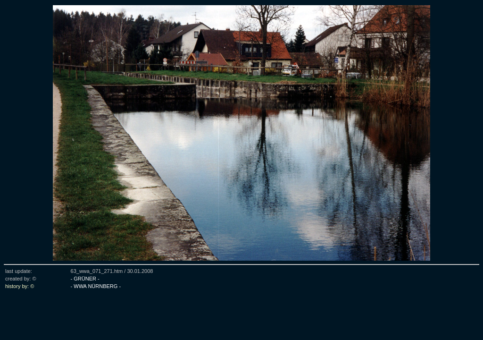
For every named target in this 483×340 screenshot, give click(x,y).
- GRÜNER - (85, 278)
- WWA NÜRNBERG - (96, 286)
